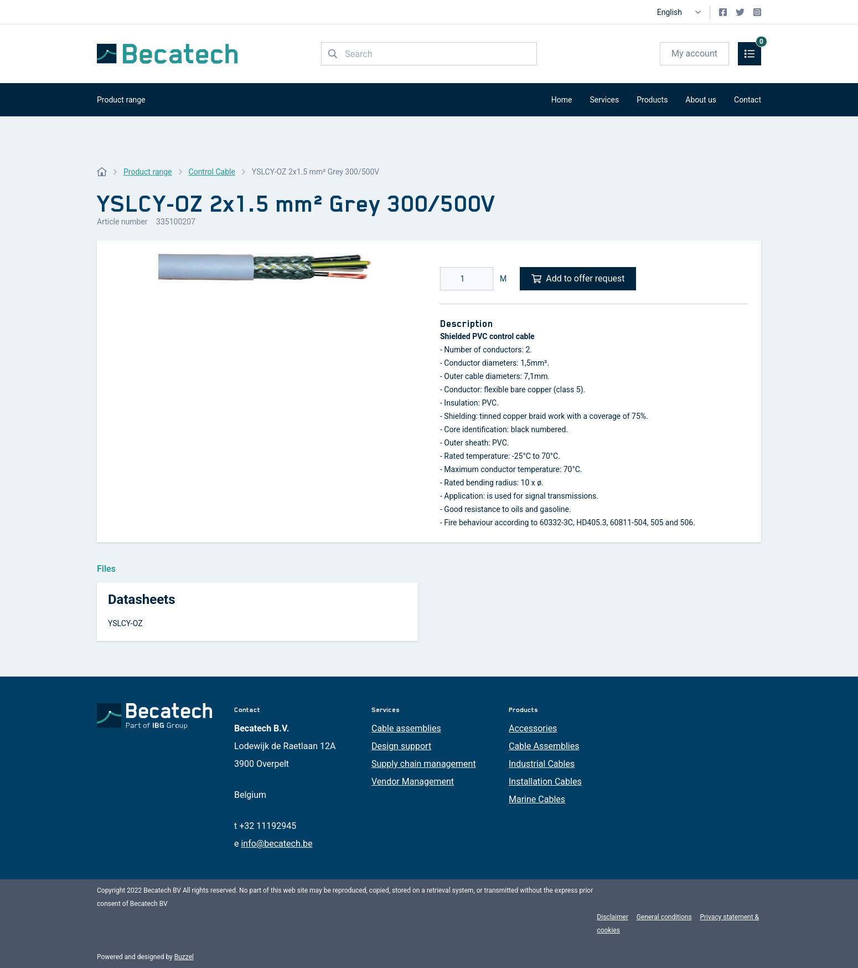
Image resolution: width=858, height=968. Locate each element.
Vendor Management (412, 781)
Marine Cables (537, 799)
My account (694, 53)
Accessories (533, 728)
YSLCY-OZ (125, 623)
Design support (401, 746)
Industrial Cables (542, 764)
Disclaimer (612, 917)
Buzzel (184, 957)
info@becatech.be (276, 843)
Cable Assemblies (544, 746)
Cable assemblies (406, 728)
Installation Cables (545, 781)
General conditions (664, 917)
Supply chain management (423, 764)
